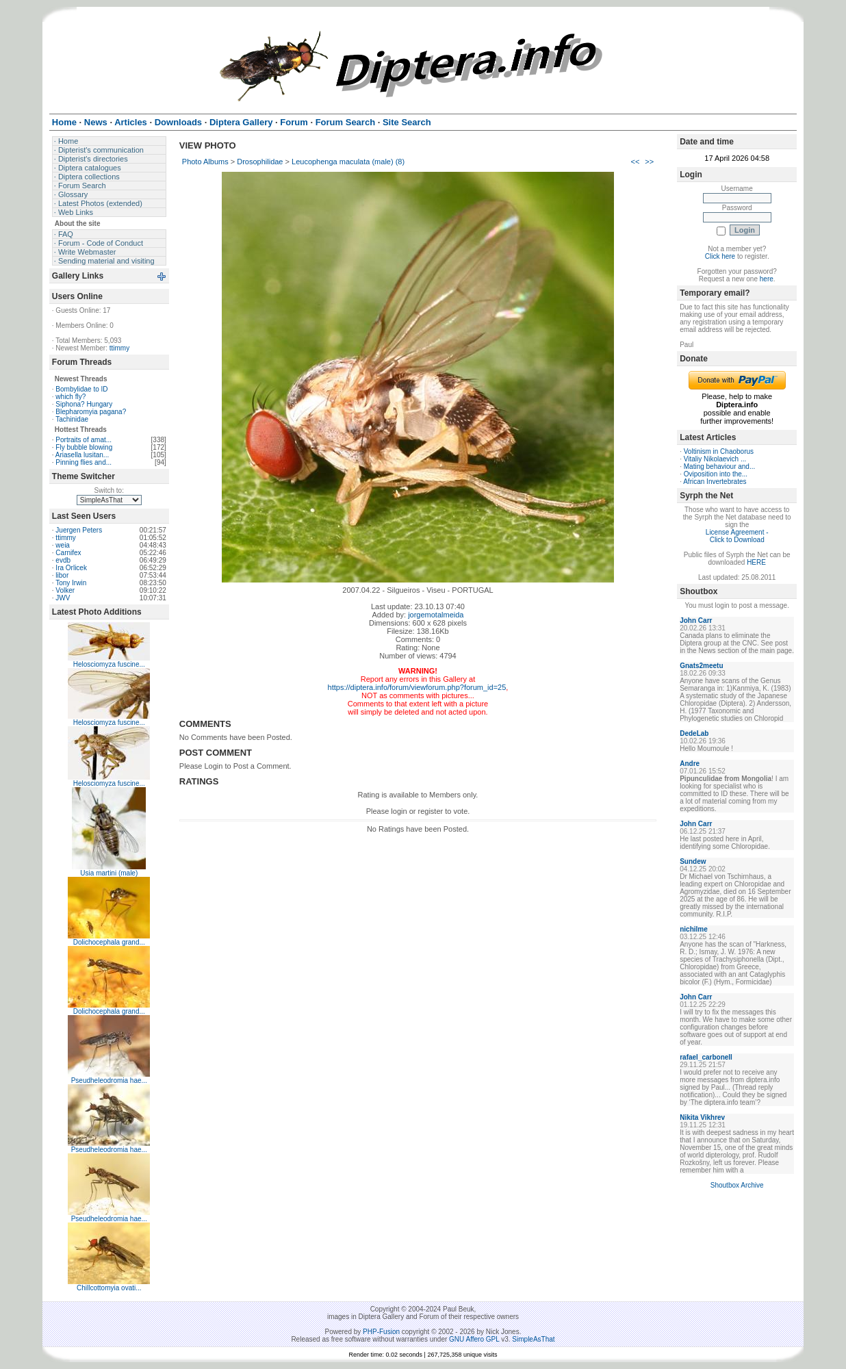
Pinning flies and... (83, 462)
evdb (62, 560)
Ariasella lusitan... (82, 455)
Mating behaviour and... (720, 466)
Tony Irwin (70, 583)
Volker (65, 590)
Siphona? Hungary (83, 404)
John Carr (696, 620)
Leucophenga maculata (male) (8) (348, 161)
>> (649, 161)
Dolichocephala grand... (109, 942)
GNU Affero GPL (474, 1339)
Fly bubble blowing (83, 447)
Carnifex (68, 552)
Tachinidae (71, 419)
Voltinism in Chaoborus (719, 451)
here (766, 279)
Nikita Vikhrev (702, 1117)
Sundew (693, 861)
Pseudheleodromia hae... (109, 1080)
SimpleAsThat (533, 1339)
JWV (62, 598)
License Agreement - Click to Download (737, 535)
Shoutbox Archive (737, 1185)
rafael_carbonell (706, 1057)
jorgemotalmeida (435, 615)
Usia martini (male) (109, 873)
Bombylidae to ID (81, 389)
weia (62, 545)
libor (61, 575)
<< (634, 161)
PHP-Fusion (381, 1331)
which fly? (70, 396)
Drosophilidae (260, 161)
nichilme (694, 929)
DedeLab (694, 733)
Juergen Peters (78, 530)
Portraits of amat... (83, 440)
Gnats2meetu (701, 665)
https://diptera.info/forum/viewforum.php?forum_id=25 (417, 687)
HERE (756, 562)
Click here (720, 256)
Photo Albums (205, 161)
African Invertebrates (714, 481)
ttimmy (119, 348)
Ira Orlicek (71, 568)
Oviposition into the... (715, 474)
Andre (690, 763)
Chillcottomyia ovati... (109, 1288)
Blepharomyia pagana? (90, 411)
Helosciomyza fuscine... (109, 664)
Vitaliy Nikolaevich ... (715, 459)
